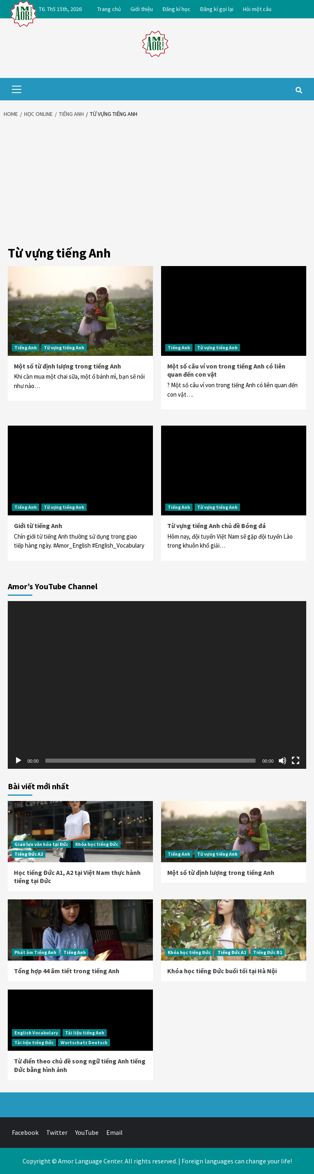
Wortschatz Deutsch (84, 1042)
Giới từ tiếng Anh (38, 526)
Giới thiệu (141, 9)
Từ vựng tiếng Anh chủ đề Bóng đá (216, 526)
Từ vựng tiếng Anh (64, 347)
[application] (157, 685)
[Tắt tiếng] (282, 761)
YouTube (87, 1132)
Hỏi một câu (257, 9)
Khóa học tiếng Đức (96, 844)
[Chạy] (18, 761)
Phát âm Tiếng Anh (35, 952)
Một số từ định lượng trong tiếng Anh (67, 366)
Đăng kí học (176, 9)
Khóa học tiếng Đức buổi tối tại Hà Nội (222, 971)
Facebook (25, 1132)
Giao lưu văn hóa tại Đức (41, 844)
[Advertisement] (157, 183)
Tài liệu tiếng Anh (84, 1033)
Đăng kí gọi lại (216, 9)
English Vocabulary (36, 1033)
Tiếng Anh (25, 347)
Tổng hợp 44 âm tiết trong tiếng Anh (66, 971)
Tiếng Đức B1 (267, 952)
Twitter (56, 1132)
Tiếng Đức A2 (28, 854)
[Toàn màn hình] (296, 761)
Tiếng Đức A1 (232, 952)
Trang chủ (109, 9)
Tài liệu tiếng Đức (34, 1042)
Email (114, 1132)
